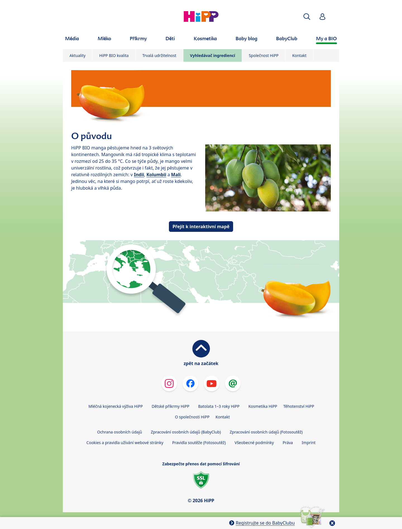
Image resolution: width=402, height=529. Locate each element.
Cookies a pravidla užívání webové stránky (125, 442)
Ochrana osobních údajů (119, 432)
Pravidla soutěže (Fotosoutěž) (199, 442)
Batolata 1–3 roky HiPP (219, 406)
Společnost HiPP (263, 55)
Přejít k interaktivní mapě (201, 226)
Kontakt (299, 55)
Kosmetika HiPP (262, 406)
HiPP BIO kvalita (114, 55)
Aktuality (77, 55)
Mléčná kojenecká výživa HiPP (115, 406)
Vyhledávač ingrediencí (212, 55)
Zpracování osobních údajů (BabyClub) (186, 432)
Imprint (309, 442)
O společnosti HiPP (192, 417)
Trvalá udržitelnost (159, 55)
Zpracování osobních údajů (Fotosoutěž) (266, 432)
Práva (288, 442)
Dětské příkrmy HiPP (170, 406)
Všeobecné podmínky (254, 442)
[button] (306, 16)
